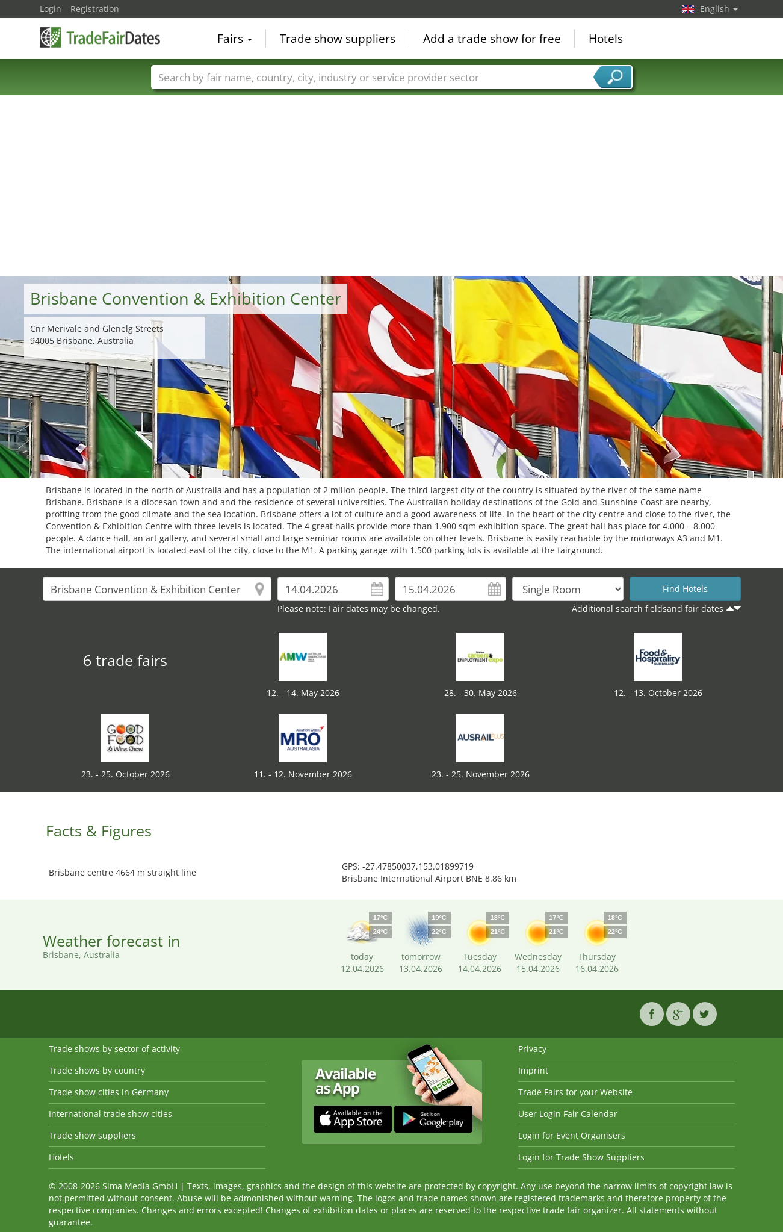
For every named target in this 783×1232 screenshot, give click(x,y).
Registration (94, 8)
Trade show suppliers (337, 38)
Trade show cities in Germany (109, 1092)
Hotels (606, 38)
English (719, 8)
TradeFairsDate (100, 37)
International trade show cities (110, 1113)
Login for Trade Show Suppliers (581, 1157)
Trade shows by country (97, 1070)
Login (50, 8)
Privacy (532, 1048)
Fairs (234, 38)
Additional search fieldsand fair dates (647, 608)
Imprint (533, 1070)
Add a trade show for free (492, 38)
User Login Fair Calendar (567, 1113)
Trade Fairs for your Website (575, 1092)
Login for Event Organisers (571, 1135)
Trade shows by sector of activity (114, 1048)
